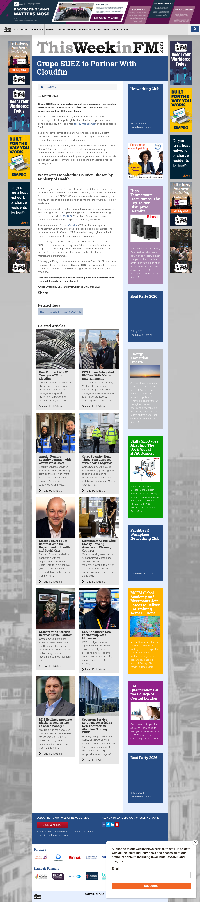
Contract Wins (72, 312)
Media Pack (120, 29)
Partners (103, 29)
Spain (43, 312)
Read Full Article (50, 406)
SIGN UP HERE (52, 825)
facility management (85, 123)
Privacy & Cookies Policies (147, 894)
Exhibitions (87, 29)
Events (50, 29)
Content (20, 29)
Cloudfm (72, 225)
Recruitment (67, 29)
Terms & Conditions (118, 894)
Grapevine (37, 29)
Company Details (94, 894)
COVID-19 (66, 216)
